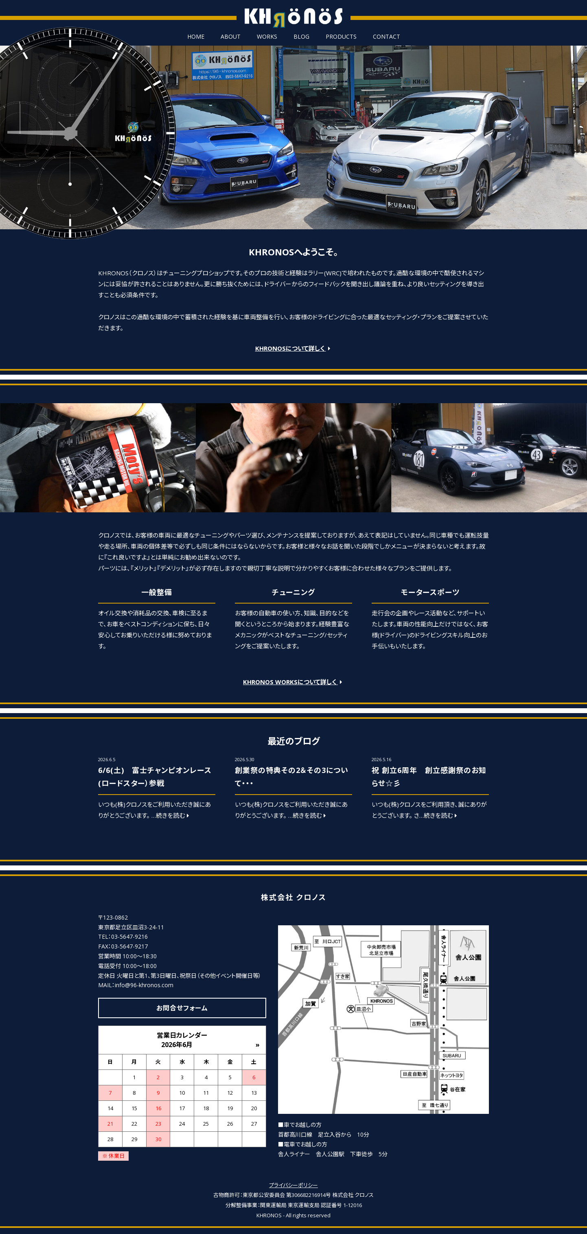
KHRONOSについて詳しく (293, 348)
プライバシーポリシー (293, 1185)
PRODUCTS (341, 37)
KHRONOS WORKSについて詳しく (293, 682)
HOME (195, 37)
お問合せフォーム (182, 1007)
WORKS (267, 37)
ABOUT (231, 37)
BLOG (301, 37)
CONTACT (386, 37)
